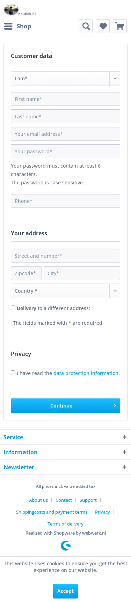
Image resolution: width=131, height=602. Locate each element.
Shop (17, 25)
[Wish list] (103, 26)
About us (38, 500)
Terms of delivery (65, 524)
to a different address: (53, 308)
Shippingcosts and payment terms (51, 512)
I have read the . (68, 373)
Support (88, 500)
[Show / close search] (86, 26)
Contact (64, 500)
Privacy (102, 512)
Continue (83, 404)
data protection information (85, 373)
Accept (65, 591)
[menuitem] (17, 26)
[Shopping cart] (120, 26)
